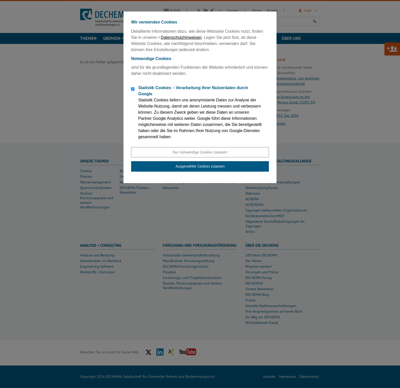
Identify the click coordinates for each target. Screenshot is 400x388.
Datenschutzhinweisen (181, 37)
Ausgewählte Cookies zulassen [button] (200, 166)
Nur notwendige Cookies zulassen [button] (200, 152)
